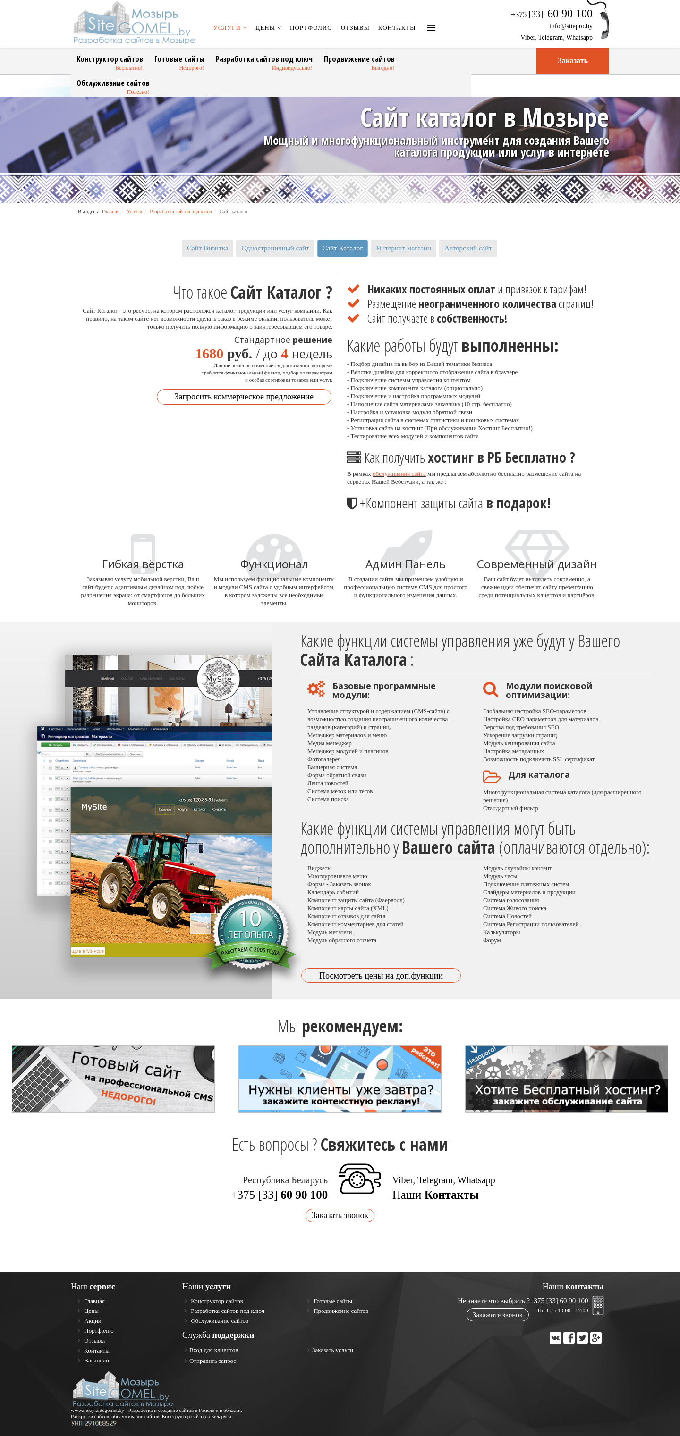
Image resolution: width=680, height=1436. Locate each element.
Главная (110, 211)
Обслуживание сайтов (113, 83)
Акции (92, 1320)
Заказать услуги (332, 1349)
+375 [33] (279, 1194)
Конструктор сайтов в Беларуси (197, 1416)
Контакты (397, 27)
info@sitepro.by (571, 26)
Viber (527, 37)
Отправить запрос (212, 1360)
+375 (552, 14)
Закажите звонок (498, 1315)
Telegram (550, 37)
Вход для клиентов (213, 1349)
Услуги (227, 27)
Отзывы (355, 27)
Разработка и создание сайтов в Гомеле (171, 1410)
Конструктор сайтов (109, 59)
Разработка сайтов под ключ (264, 59)
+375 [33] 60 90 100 (559, 1300)
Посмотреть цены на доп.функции (381, 975)
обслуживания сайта (399, 473)
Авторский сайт (468, 248)
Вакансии (96, 1360)
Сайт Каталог (343, 248)
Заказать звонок (340, 1215)
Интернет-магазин (403, 248)
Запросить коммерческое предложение (244, 396)
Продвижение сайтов (359, 59)
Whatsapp (579, 37)
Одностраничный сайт (275, 248)
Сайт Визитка (207, 248)
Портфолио (311, 27)
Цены (265, 27)
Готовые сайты (179, 59)
